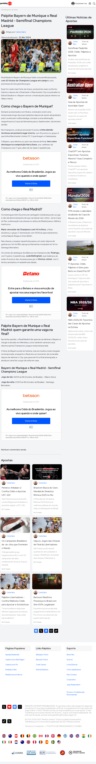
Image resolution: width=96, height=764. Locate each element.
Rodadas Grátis (10, 670)
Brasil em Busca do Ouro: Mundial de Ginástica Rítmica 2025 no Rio (46, 491)
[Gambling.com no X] (4, 711)
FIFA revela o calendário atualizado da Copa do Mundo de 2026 (79, 214)
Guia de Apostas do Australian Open (78, 104)
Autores (70, 660)
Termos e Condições (34, 726)
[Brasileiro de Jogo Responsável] (48, 752)
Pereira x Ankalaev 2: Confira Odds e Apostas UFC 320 (14, 491)
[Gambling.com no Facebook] (15, 711)
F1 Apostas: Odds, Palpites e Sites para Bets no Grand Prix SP (79, 267)
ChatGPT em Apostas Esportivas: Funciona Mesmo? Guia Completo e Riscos (80, 156)
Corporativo (71, 680)
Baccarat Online (42, 660)
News (16, 10)
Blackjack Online (42, 655)
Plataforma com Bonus (13, 675)
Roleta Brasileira (42, 670)
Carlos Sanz (11, 483)
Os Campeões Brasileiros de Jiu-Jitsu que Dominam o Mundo (15, 544)
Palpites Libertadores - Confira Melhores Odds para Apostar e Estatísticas (15, 601)
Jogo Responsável (73, 685)
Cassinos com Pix (11, 665)
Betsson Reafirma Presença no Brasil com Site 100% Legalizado (45, 601)
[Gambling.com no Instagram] (20, 711)
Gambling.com (6, 10)
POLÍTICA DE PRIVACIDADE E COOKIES (64, 726)
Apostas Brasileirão (12, 655)
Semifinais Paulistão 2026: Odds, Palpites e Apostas (79, 52)
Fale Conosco (72, 675)
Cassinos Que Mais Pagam (14, 660)
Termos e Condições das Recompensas (75, 693)
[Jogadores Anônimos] (62, 752)
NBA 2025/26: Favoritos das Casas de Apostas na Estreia (80, 323)
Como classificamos (74, 670)
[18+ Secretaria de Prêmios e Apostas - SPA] (77, 753)
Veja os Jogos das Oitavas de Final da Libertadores (47, 542)
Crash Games (41, 665)
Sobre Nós (70, 655)
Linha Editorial (72, 665)
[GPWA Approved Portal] (31, 753)
